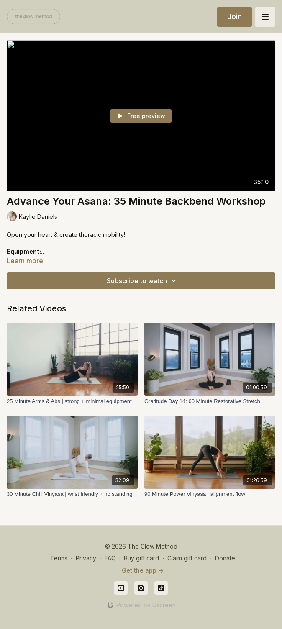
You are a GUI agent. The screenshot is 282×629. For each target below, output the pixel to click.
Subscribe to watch (143, 281)
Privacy (86, 558)
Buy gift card (141, 558)
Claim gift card (187, 558)
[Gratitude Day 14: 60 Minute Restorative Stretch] (209, 401)
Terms (58, 558)
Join (234, 16)
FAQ (110, 558)
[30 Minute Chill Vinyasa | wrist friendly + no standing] (72, 494)
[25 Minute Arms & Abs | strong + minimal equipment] (72, 401)
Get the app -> (143, 570)
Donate (225, 558)
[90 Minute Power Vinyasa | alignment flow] (209, 494)
